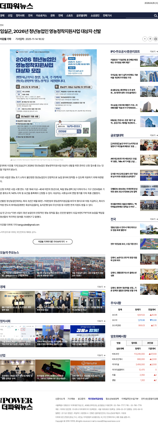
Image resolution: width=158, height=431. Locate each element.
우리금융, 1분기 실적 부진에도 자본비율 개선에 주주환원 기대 (124, 76)
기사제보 (71, 399)
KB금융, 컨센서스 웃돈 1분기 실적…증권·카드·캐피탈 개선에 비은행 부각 (124, 121)
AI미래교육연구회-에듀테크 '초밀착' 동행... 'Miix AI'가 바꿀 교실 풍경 (124, 160)
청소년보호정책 (112, 399)
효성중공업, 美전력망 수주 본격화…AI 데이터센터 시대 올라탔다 (123, 91)
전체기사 (107, 15)
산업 (10, 15)
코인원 (150, 343)
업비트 (134, 343)
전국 (30, 15)
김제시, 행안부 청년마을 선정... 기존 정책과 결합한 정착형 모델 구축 (124, 289)
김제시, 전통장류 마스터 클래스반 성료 (124, 274)
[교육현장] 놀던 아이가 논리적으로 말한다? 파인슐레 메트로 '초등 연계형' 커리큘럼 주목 (124, 145)
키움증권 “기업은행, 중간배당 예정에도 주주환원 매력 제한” (124, 61)
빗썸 (118, 343)
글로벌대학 (81, 15)
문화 (52, 15)
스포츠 (69, 15)
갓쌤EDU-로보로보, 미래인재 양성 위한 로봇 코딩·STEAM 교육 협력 (124, 190)
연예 (60, 15)
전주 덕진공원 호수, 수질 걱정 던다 (124, 244)
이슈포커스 (41, 15)
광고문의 (81, 399)
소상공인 (95, 15)
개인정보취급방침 (95, 399)
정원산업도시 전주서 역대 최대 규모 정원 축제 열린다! (124, 228)
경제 (2, 15)
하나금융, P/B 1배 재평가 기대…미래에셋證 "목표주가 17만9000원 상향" (124, 106)
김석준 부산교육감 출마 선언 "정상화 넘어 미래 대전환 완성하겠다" (124, 175)
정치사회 (20, 15)
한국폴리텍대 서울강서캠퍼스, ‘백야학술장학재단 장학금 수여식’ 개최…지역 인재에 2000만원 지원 (124, 205)
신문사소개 (60, 399)
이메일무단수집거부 (130, 399)
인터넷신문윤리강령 (149, 399)
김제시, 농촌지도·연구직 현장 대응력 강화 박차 (124, 259)
